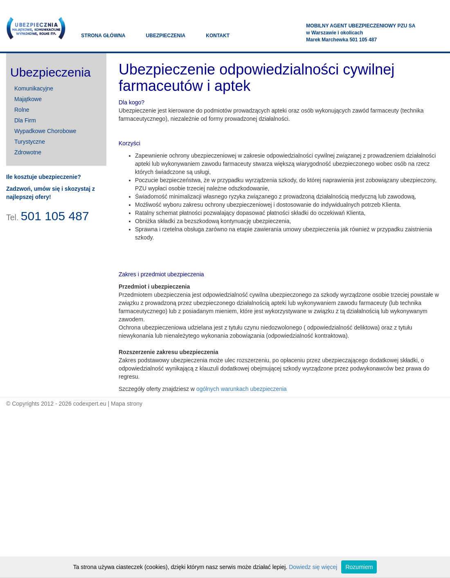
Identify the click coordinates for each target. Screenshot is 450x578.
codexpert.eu (89, 403)
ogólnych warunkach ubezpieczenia (241, 389)
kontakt (218, 35)
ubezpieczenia (166, 35)
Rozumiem (359, 567)
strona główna (103, 35)
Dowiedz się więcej (313, 567)
